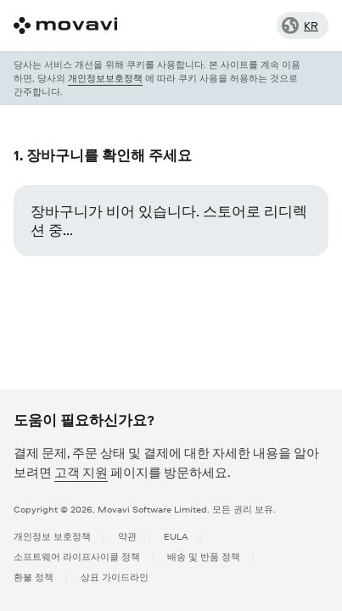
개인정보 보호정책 (52, 536)
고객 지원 (81, 472)
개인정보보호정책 (105, 77)
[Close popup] (316, 78)
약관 (127, 536)
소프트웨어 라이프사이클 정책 (77, 556)
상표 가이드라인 (115, 576)
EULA (176, 536)
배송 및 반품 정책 (203, 556)
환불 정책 (33, 576)
